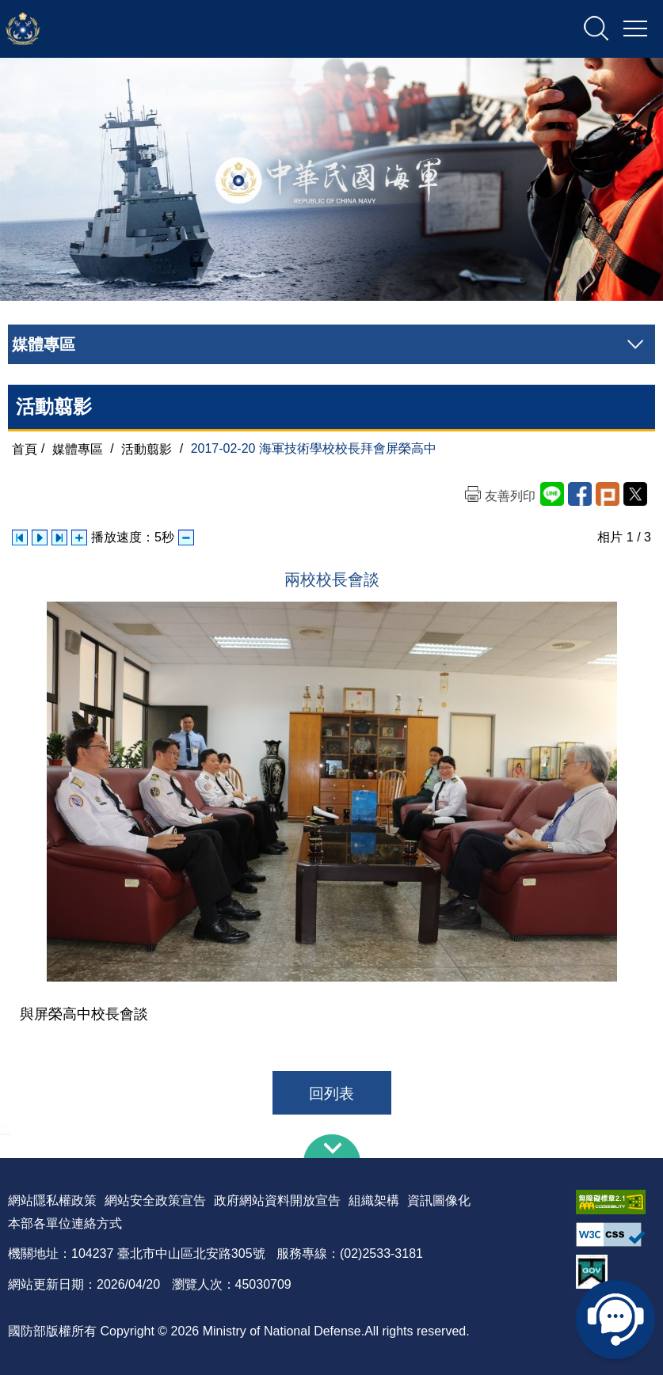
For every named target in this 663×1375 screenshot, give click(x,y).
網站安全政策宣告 (155, 1200)
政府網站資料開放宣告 (277, 1200)
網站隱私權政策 (52, 1200)
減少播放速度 (186, 537)
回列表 (331, 1093)
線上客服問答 (615, 1319)
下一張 (59, 537)
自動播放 (40, 537)
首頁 (24, 448)
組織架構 (374, 1200)
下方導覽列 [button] (331, 1146)
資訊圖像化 (439, 1200)
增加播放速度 (79, 537)
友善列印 (510, 496)
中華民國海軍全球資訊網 (170, 29)
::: (5, 1129)
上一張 (20, 537)
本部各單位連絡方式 (65, 1223)
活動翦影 (146, 448)
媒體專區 (77, 448)
